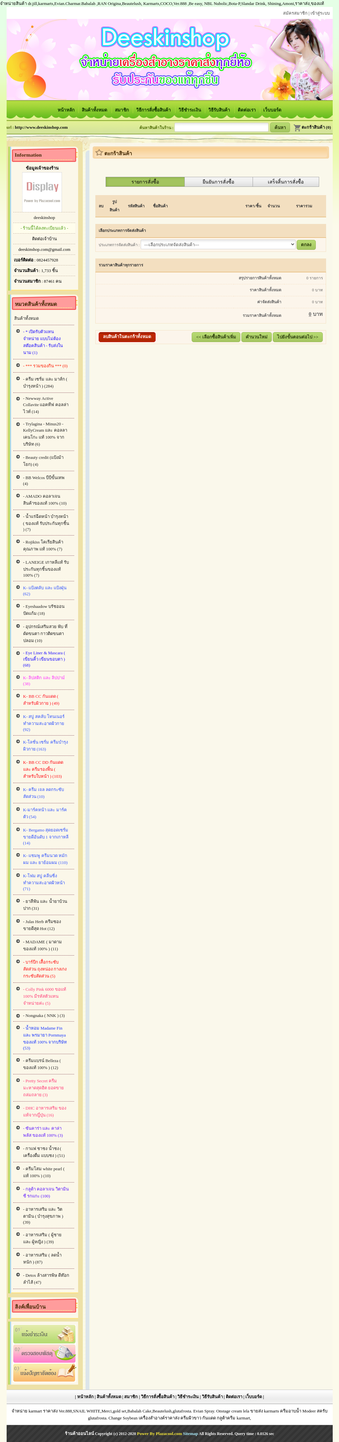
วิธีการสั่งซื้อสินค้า (154, 110)
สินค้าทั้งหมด (95, 110)
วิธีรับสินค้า (219, 110)
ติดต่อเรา (247, 110)
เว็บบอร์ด (272, 110)
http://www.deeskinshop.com (41, 127)
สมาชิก (122, 110)
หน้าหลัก (66, 110)
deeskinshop (44, 217)
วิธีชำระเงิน (190, 110)
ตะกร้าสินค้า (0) (312, 127)
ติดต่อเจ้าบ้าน (44, 238)
